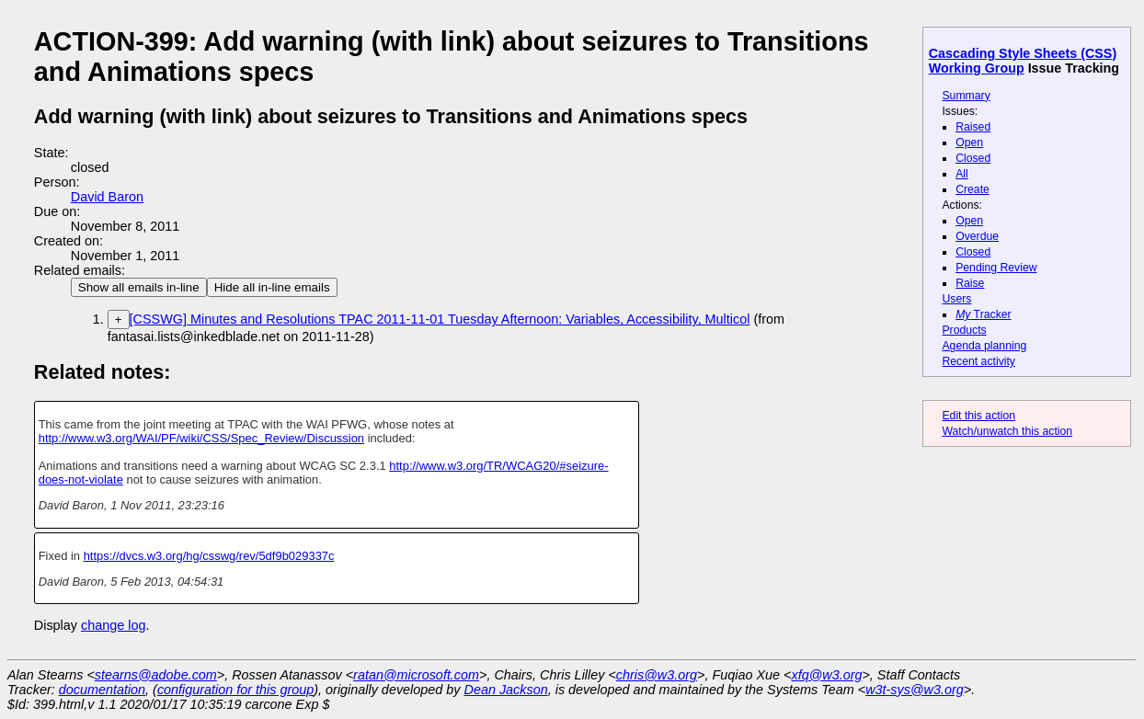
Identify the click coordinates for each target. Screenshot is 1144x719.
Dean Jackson (506, 689)
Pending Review (995, 267)
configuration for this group (235, 689)
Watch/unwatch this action (1007, 431)
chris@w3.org (656, 675)
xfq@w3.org (826, 675)
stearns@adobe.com (156, 675)
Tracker (983, 314)
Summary (966, 95)
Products (964, 330)
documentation (102, 689)
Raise (969, 283)
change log (113, 625)
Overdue (977, 236)
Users (956, 298)
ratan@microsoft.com (416, 675)
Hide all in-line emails (272, 287)
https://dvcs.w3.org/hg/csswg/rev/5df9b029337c (209, 556)
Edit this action (978, 415)
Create (972, 189)
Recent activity (978, 361)
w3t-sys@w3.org (914, 689)
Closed (972, 158)
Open (969, 142)
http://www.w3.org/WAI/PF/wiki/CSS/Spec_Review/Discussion (201, 438)
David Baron (107, 196)
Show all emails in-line (139, 287)
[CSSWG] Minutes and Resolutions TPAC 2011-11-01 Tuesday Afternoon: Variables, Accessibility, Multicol (440, 319)
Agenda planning (984, 345)
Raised (972, 126)
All (961, 173)
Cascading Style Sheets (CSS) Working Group (1022, 60)
